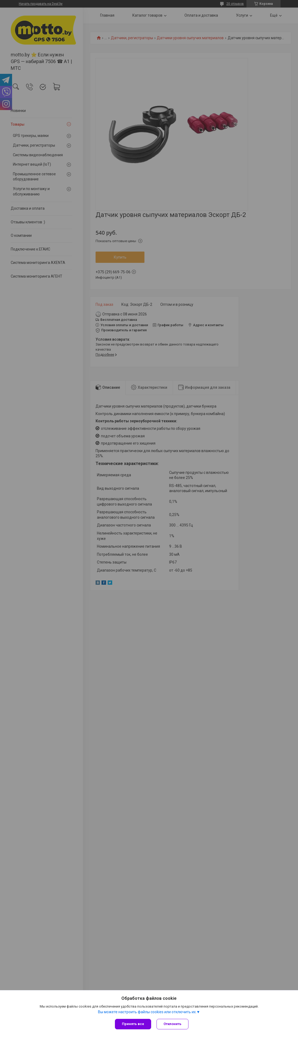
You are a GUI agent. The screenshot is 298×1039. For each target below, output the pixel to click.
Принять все (133, 1024)
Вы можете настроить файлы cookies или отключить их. (147, 1012)
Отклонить (172, 1024)
